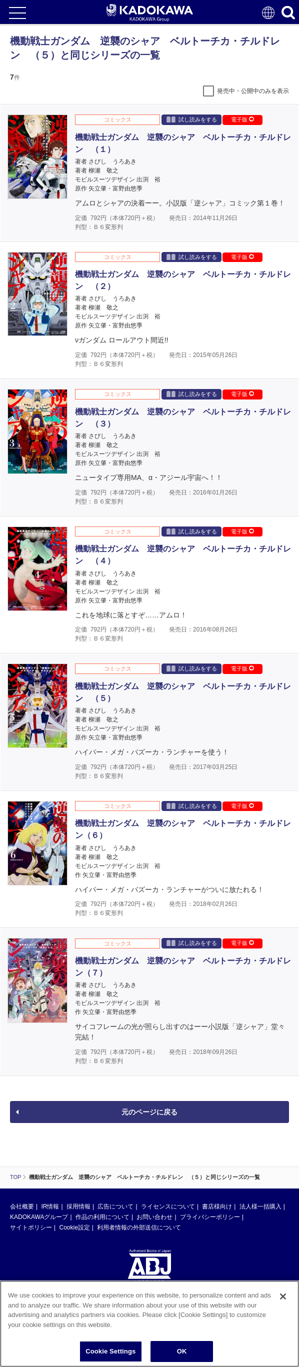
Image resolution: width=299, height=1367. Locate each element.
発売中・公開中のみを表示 (253, 91)
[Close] (283, 1297)
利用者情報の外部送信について (139, 1227)
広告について (116, 1206)
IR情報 (50, 1206)
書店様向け (217, 1206)
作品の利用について (103, 1217)
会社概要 (22, 1206)
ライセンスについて (168, 1206)
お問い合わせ (154, 1217)
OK (182, 1351)
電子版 (242, 119)
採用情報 (78, 1206)
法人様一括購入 (261, 1206)
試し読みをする (191, 119)
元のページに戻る (150, 1112)
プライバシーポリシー (210, 1217)
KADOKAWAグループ (39, 1217)
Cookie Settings (111, 1351)
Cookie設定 (74, 1227)
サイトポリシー (31, 1227)
